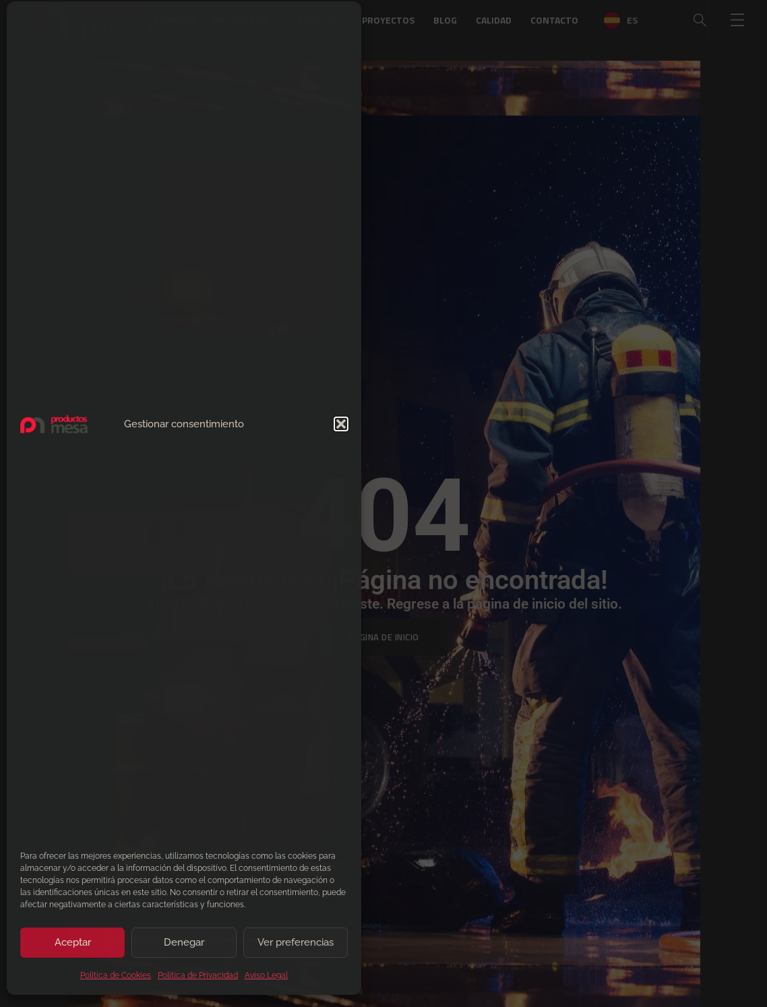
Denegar (184, 947)
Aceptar (73, 947)
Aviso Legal (266, 980)
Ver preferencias (295, 947)
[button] (341, 428)
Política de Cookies (115, 980)
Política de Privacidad (198, 980)
